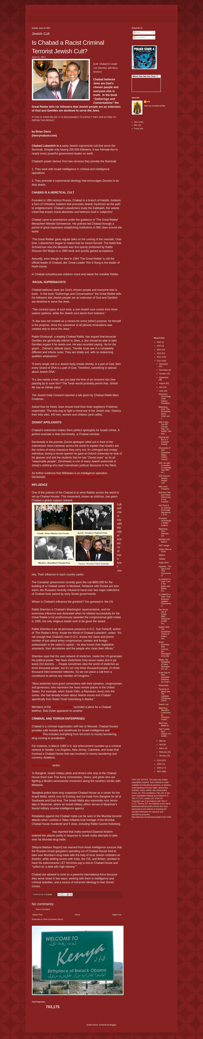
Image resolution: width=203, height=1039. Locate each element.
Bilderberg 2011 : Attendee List (164, 532)
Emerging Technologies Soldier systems (165, 521)
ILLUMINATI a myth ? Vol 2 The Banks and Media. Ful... (164, 585)
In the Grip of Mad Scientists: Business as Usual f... (165, 677)
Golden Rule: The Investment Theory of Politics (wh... (164, 633)
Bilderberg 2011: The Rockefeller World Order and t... (164, 413)
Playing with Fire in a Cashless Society (164, 440)
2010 (159, 760)
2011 (159, 361)
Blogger (113, 1025)
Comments (139, 37)
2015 (159, 346)
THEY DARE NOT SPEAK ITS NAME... (165, 732)
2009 (159, 764)
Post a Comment (43, 909)
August (162, 383)
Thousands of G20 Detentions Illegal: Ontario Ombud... (164, 454)
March (162, 748)
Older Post (116, 915)
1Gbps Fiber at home (165, 550)
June (161, 391)
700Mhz (162, 559)
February (163, 752)
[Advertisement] (141, 182)
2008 (159, 768)
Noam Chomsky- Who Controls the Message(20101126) (164, 649)
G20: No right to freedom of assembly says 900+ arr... (165, 467)
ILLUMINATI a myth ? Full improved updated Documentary (165, 600)
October (162, 374)
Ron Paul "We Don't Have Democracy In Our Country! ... (165, 497)
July (161, 387)
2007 (159, 771)
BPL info (137, 125)
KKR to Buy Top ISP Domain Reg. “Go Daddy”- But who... (165, 428)
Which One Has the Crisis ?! (145, 76)
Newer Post (37, 915)
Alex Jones (138, 122)
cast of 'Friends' (63, 707)
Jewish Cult (163, 704)
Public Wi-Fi (164, 563)
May (161, 741)
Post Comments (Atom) (53, 919)
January (162, 756)
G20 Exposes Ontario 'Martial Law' (164, 479)
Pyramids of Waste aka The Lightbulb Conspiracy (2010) (164, 695)
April (161, 744)
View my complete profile (154, 106)
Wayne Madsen (42, 765)
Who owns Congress (164, 488)
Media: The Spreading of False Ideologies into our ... (164, 664)
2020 (159, 342)
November (163, 370)
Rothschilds (163, 685)
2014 (159, 350)
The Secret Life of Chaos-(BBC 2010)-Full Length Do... (164, 616)
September (163, 377)
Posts (137, 32)
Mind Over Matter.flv (164, 724)
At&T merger (164, 545)
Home (77, 915)
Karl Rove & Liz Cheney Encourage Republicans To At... (164, 510)
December (163, 364)
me (148, 102)
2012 (159, 357)
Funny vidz (138, 128)
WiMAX (162, 555)
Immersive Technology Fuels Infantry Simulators (165, 399)
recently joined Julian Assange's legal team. (75, 477)
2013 (159, 353)
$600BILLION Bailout (164, 540)
